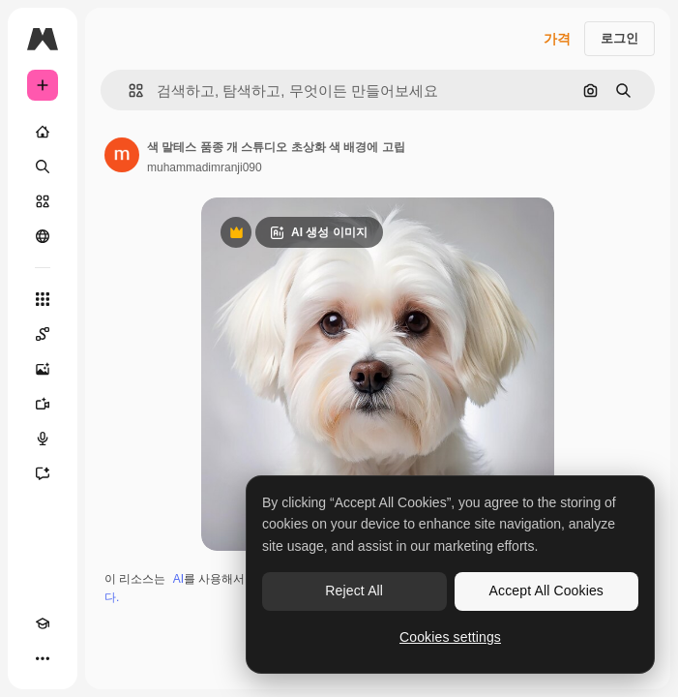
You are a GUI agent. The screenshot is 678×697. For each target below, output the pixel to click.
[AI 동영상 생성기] (42, 403)
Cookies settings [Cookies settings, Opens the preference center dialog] (450, 637)
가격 (557, 38)
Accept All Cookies (546, 590)
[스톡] (42, 201)
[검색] (42, 166)
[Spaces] (42, 333)
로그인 (619, 38)
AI (178, 579)
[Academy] (42, 623)
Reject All (354, 590)
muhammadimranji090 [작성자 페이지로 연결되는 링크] (204, 167)
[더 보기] (42, 658)
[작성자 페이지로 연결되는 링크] (121, 154)
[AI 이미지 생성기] (42, 368)
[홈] (42, 131)
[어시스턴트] (42, 473)
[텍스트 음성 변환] (42, 438)
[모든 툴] (42, 299)
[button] (128, 90)
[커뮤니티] (42, 236)
